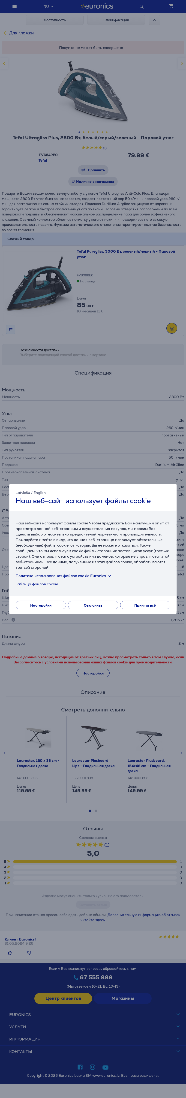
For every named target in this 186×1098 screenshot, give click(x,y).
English (39, 492)
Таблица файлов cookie (37, 584)
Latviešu (23, 492)
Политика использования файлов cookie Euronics (64, 575)
